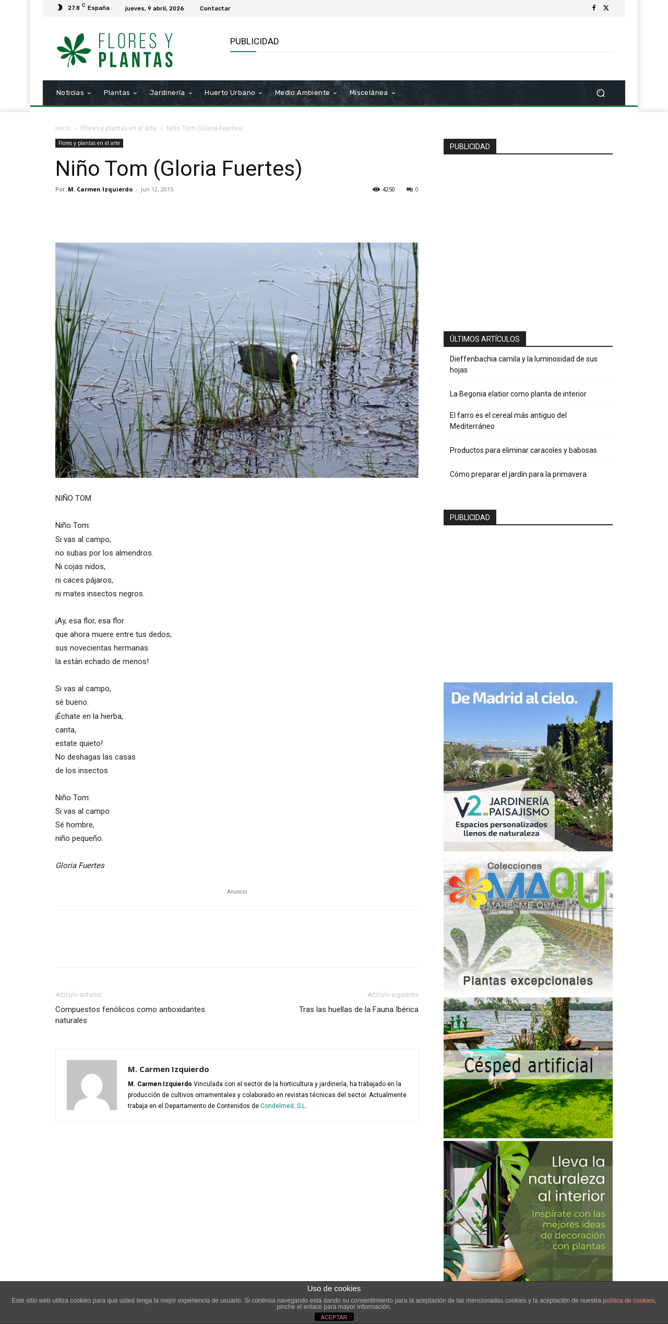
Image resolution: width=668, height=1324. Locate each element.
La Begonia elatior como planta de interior (518, 394)
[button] (600, 93)
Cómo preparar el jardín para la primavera (518, 474)
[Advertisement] (528, 238)
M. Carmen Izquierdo (100, 189)
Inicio (63, 128)
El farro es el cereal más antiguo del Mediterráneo (508, 420)
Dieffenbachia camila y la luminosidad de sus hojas (524, 364)
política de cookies (628, 1300)
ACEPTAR (333, 1317)
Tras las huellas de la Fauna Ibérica (359, 1009)
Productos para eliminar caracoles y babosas (523, 450)
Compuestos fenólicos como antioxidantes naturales (130, 1015)
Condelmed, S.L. (283, 1106)
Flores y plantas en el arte (119, 128)
